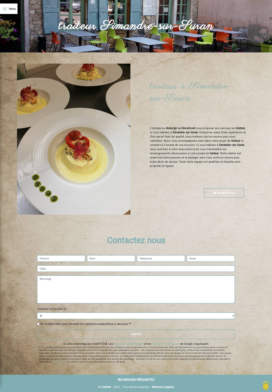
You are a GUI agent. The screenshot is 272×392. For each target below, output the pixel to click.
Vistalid (106, 387)
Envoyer (136, 334)
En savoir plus (224, 193)
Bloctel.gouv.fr (58, 362)
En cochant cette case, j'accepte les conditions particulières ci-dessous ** (86, 324)
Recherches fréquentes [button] (136, 380)
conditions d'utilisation (165, 344)
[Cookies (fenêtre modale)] (266, 386)
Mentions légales (162, 387)
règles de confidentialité (129, 344)
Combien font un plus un (52, 309)
